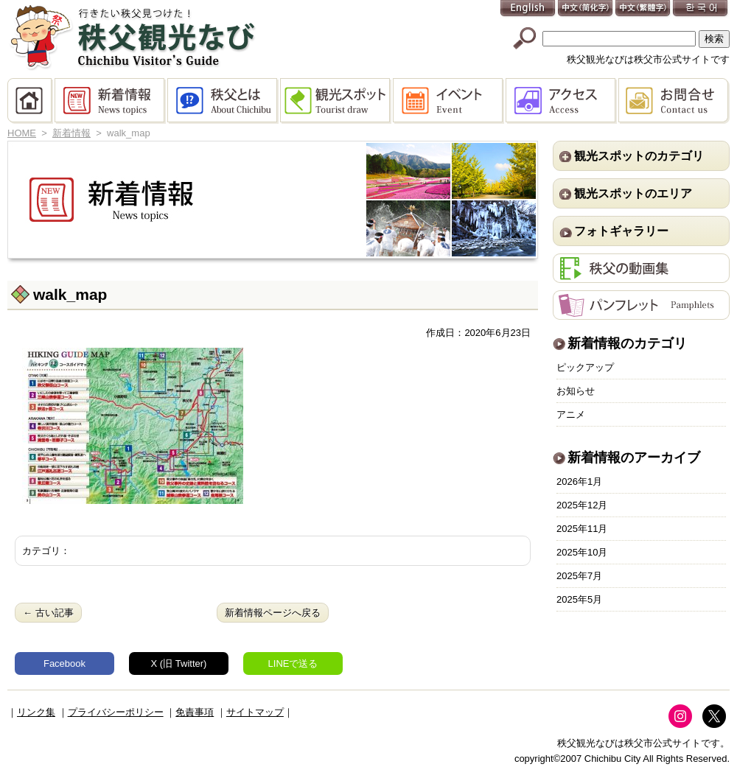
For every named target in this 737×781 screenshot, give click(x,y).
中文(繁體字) (643, 9)
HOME (31, 101)
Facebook (64, 663)
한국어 (701, 9)
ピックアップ (585, 367)
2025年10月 (581, 552)
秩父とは (223, 101)
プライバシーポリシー (116, 712)
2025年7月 (579, 575)
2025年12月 (581, 505)
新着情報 (111, 101)
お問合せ (674, 101)
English (528, 9)
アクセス (562, 101)
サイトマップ (255, 712)
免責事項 (194, 712)
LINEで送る (293, 663)
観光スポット (336, 101)
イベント (449, 101)
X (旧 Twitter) (179, 663)
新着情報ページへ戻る (273, 612)
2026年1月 (579, 481)
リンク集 (36, 712)
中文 (586, 9)
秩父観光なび (132, 37)
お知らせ (575, 390)
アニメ (570, 414)
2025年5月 (579, 599)
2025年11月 (581, 528)
